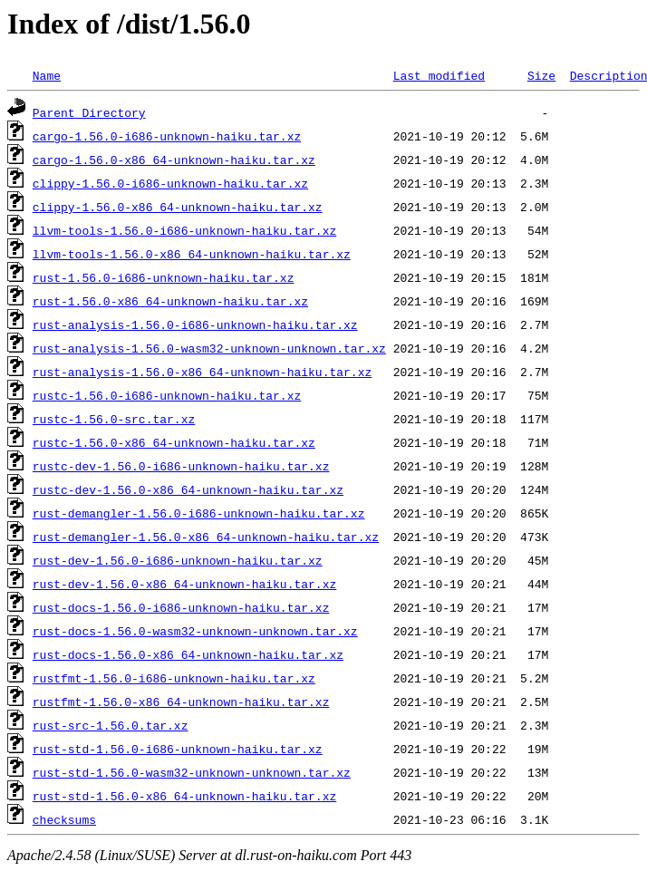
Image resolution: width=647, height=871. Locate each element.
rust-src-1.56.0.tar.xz (110, 725)
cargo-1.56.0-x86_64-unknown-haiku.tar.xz (174, 159)
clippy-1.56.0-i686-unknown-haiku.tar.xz (170, 183)
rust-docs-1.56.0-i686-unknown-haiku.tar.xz (181, 607)
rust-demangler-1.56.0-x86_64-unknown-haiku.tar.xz (206, 536)
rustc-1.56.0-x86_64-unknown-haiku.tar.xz (174, 442)
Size (541, 75)
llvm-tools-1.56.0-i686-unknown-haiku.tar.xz (184, 230)
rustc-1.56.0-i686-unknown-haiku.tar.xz (167, 395)
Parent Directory (89, 112)
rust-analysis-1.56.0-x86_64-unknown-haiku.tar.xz (202, 371)
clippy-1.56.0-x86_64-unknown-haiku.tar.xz (178, 206)
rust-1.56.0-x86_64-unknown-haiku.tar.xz (170, 301)
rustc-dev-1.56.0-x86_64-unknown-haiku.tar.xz (188, 489)
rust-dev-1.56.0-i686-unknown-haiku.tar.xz (178, 560)
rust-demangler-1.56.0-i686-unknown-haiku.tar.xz (199, 513)
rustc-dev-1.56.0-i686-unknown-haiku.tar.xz (181, 466)
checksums (64, 819)
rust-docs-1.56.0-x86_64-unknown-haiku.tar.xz (188, 654)
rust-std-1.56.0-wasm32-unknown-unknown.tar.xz (192, 772)
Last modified (439, 75)
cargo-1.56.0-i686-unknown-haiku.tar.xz (167, 136)
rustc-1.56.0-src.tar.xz (114, 419)
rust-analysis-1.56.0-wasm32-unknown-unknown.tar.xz (209, 348)
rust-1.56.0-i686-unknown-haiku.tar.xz (164, 277)
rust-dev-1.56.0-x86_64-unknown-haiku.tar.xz (184, 584)
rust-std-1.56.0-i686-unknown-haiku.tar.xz (178, 748)
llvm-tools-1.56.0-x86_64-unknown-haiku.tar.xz (192, 254)
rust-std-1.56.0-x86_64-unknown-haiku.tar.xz (184, 796)
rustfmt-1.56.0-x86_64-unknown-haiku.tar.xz (181, 701)
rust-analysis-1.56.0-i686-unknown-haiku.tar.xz (195, 324)
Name (47, 75)
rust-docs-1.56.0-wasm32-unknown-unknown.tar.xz (195, 631)
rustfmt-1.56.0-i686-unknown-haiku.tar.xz (174, 678)
